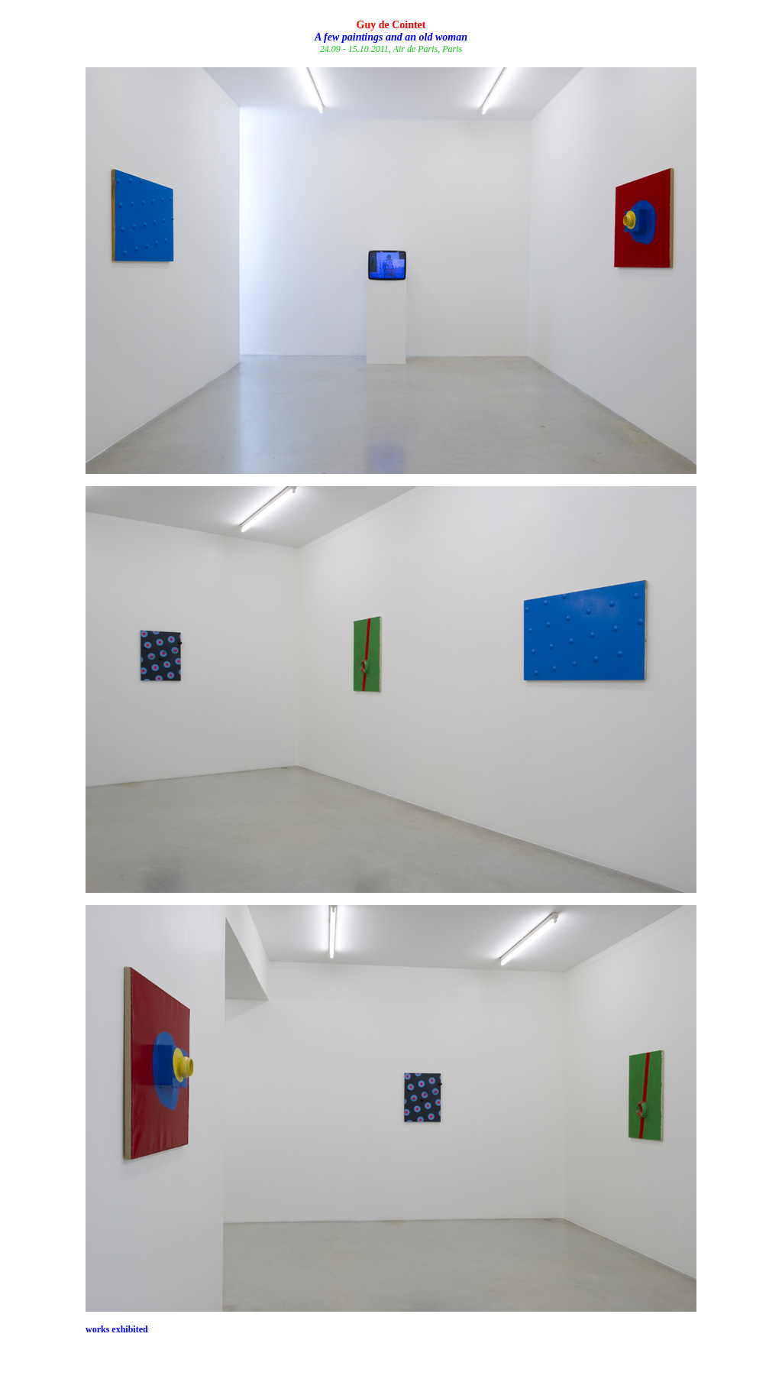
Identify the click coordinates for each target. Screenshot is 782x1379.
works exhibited (117, 1329)
